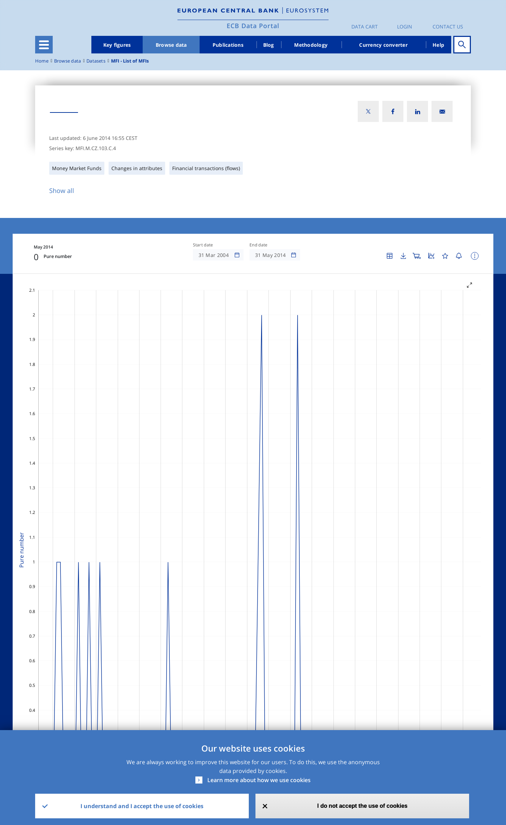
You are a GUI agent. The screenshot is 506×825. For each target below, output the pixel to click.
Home (41, 61)
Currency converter (383, 44)
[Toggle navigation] (44, 44)
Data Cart (364, 26)
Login (404, 26)
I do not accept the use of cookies (362, 806)
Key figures (117, 44)
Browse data (171, 44)
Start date (203, 245)
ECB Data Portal (253, 25)
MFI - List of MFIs (130, 61)
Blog (268, 44)
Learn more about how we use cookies (259, 780)
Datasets (95, 61)
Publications (228, 44)
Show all (61, 190)
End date (258, 245)
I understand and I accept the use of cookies (141, 806)
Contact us (448, 26)
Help (438, 44)
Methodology (310, 44)
